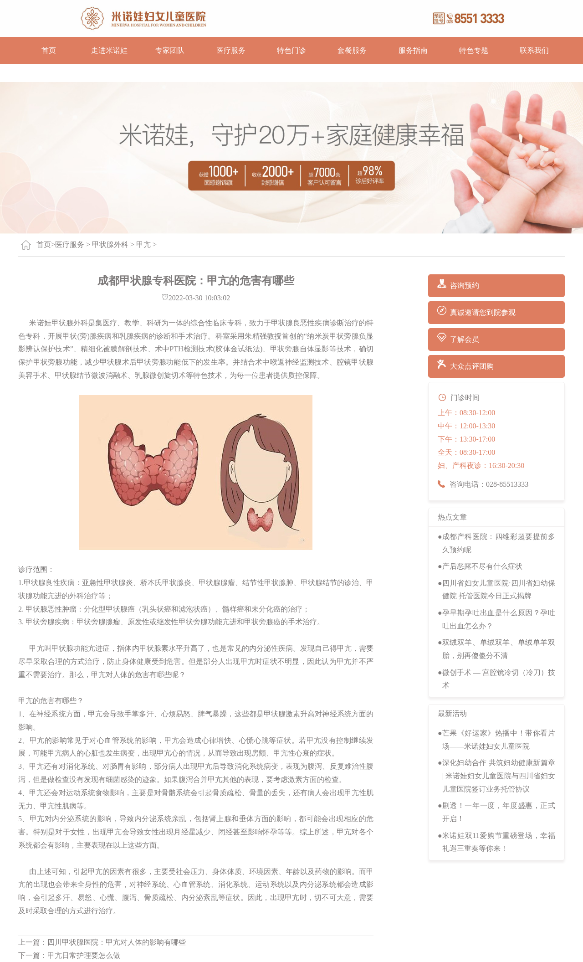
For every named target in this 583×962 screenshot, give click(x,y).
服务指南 (413, 50)
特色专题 (473, 50)
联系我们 (534, 50)
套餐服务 (352, 50)
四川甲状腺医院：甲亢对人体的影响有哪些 (116, 942)
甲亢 (143, 244)
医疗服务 (230, 50)
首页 (48, 50)
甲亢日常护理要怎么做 (83, 955)
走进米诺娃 (109, 50)
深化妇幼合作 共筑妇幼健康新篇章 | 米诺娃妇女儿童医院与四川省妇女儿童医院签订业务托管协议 (498, 776)
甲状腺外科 (110, 244)
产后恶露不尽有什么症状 (482, 566)
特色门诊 (291, 50)
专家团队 (169, 50)
